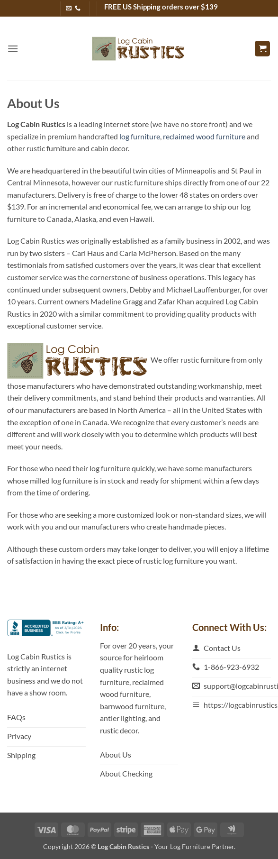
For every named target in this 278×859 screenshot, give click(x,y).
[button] (12, 48)
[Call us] (78, 8)
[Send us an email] (69, 8)
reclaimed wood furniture (204, 136)
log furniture (139, 136)
